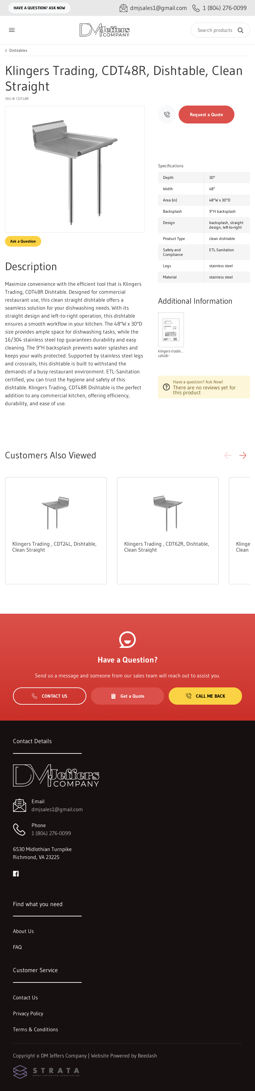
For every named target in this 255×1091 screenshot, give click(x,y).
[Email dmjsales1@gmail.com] (153, 8)
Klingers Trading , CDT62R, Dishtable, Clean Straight (166, 547)
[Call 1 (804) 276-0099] (219, 8)
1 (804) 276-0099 (51, 833)
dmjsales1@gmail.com (57, 809)
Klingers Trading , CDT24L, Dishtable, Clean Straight (54, 547)
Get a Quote (127, 696)
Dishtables (18, 50)
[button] (242, 455)
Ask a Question (23, 241)
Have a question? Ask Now (39, 7)
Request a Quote (206, 114)
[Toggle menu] (11, 30)
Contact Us (49, 696)
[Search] (220, 30)
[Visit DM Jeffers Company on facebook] (16, 873)
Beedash (147, 1055)
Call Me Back (205, 696)
